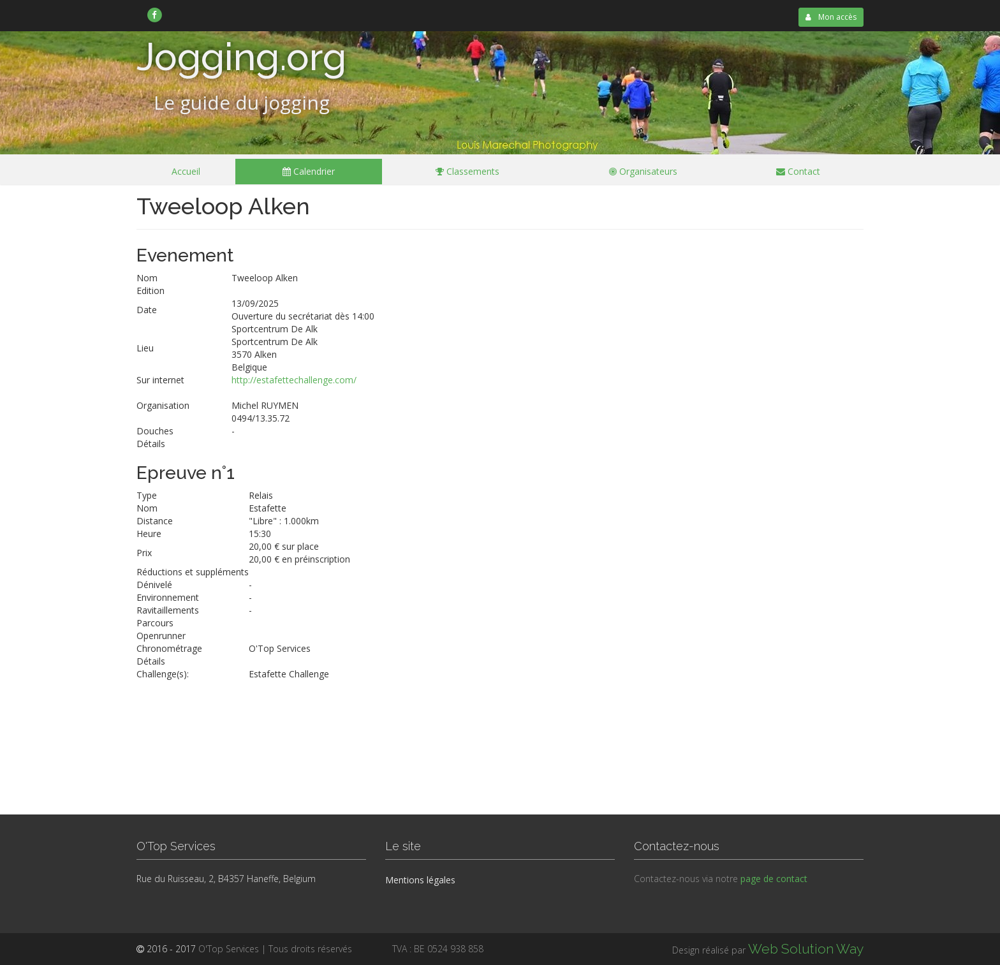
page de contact (773, 879)
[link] (154, 14)
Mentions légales (420, 880)
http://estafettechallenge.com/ (294, 380)
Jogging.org (241, 56)
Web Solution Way (806, 949)
